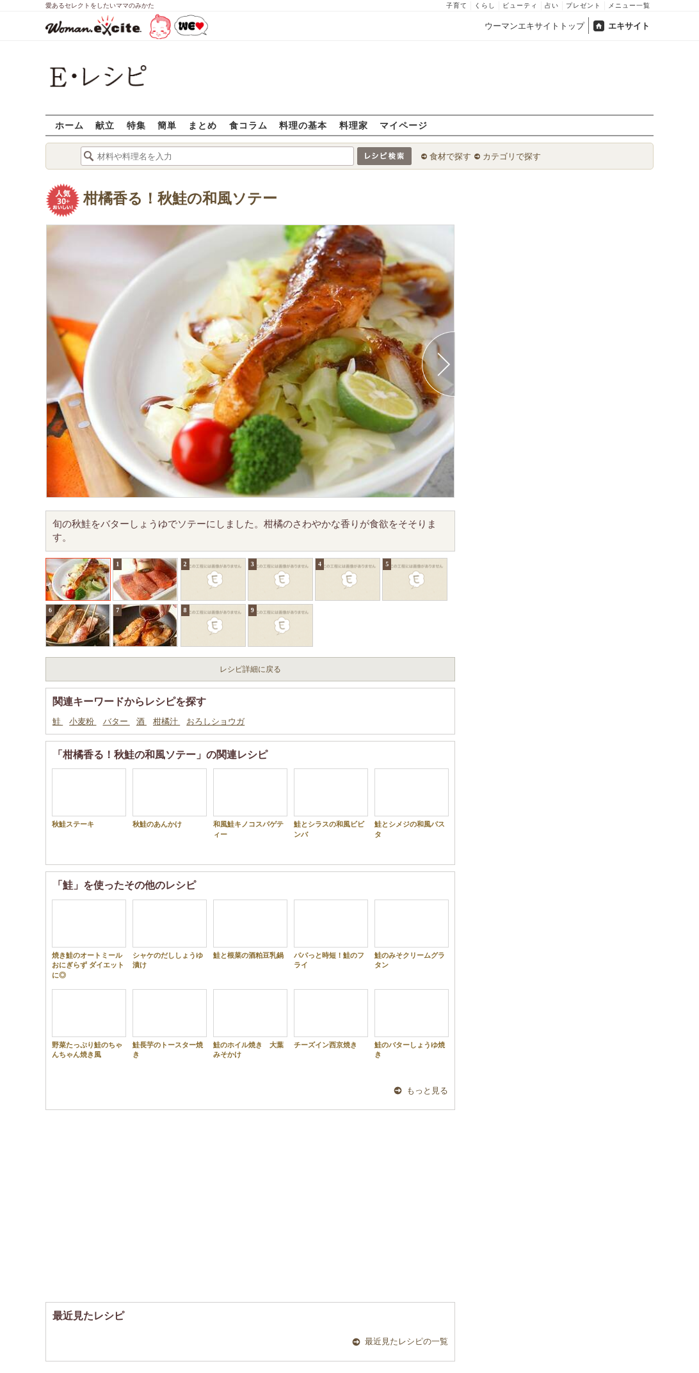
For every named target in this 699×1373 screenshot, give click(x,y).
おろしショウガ (215, 721)
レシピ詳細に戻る (250, 669)
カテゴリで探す (512, 156)
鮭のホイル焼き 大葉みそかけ (250, 1023)
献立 (105, 125)
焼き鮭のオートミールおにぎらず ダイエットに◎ (89, 939)
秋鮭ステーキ (89, 798)
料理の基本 (303, 125)
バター (116, 721)
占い (552, 5)
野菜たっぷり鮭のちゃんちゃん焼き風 (89, 1023)
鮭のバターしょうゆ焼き (411, 1023)
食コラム (248, 125)
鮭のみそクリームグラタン (411, 934)
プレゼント (583, 5)
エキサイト (629, 26)
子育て (456, 5)
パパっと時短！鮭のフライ (331, 934)
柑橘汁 (166, 721)
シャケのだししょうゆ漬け (170, 934)
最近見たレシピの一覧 (406, 1341)
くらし (484, 5)
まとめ (202, 125)
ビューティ (520, 5)
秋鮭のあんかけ (170, 798)
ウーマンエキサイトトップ (534, 26)
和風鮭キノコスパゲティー (250, 802)
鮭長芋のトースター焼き (170, 1023)
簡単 (167, 125)
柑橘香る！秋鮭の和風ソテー (180, 199)
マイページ (404, 125)
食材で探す (450, 156)
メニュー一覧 (629, 5)
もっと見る (427, 1090)
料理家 (353, 125)
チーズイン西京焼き (331, 1019)
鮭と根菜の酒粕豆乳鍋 (250, 929)
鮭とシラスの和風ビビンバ (331, 802)
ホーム (69, 125)
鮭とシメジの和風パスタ (411, 802)
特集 (136, 125)
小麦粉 (82, 721)
